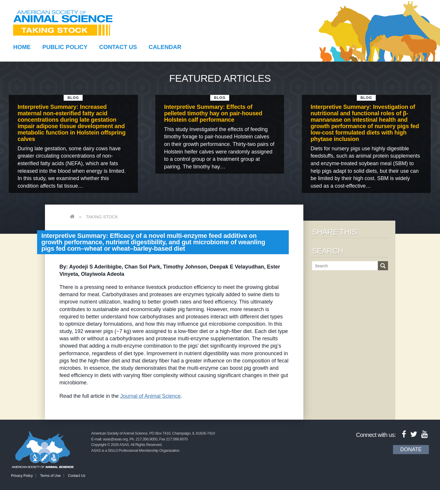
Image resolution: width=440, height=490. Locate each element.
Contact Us (118, 47)
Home (22, 47)
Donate (411, 449)
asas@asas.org (115, 439)
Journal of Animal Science (150, 396)
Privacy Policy (22, 476)
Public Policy (64, 47)
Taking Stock (102, 216)
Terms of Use (50, 476)
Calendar (165, 47)
